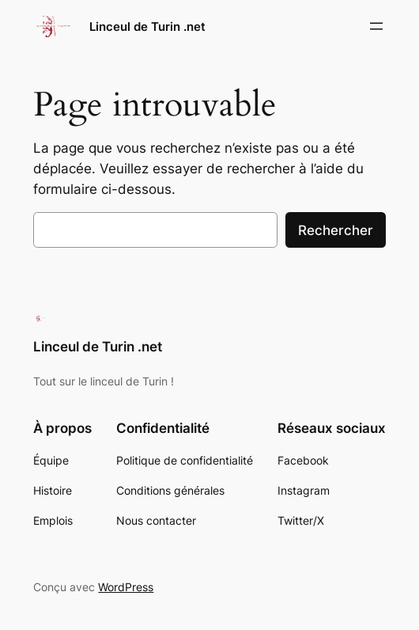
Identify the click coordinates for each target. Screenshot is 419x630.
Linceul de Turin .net (147, 26)
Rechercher (335, 230)
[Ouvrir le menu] (376, 26)
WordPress (125, 587)
